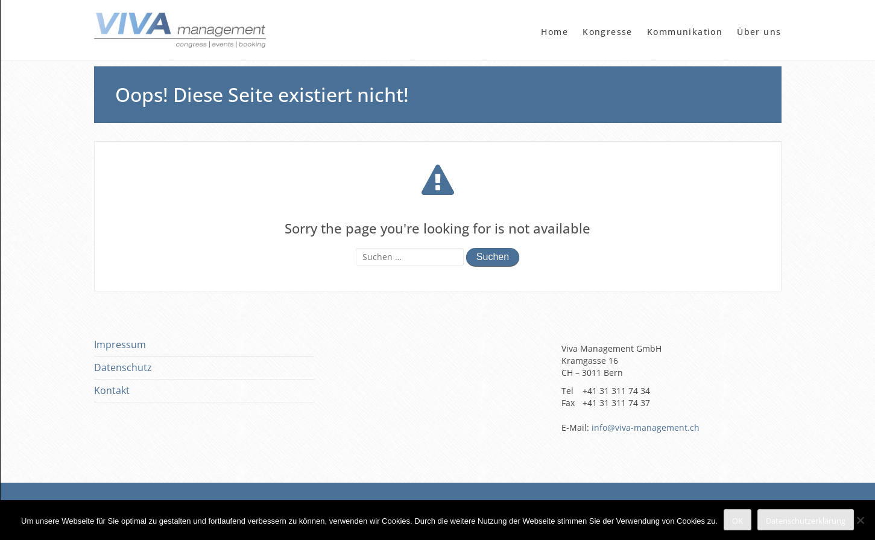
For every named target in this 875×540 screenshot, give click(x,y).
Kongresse (608, 31)
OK (737, 520)
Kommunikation (684, 31)
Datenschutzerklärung (805, 520)
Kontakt (112, 390)
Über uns (759, 31)
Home (554, 31)
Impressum (120, 344)
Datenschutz (123, 367)
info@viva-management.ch (646, 427)
